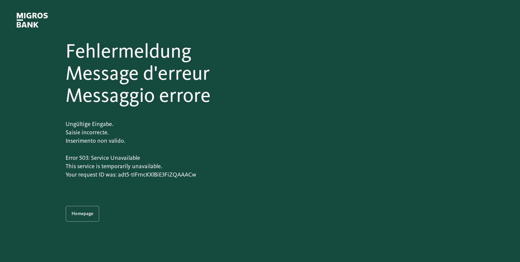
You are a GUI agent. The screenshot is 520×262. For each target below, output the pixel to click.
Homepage (82, 213)
